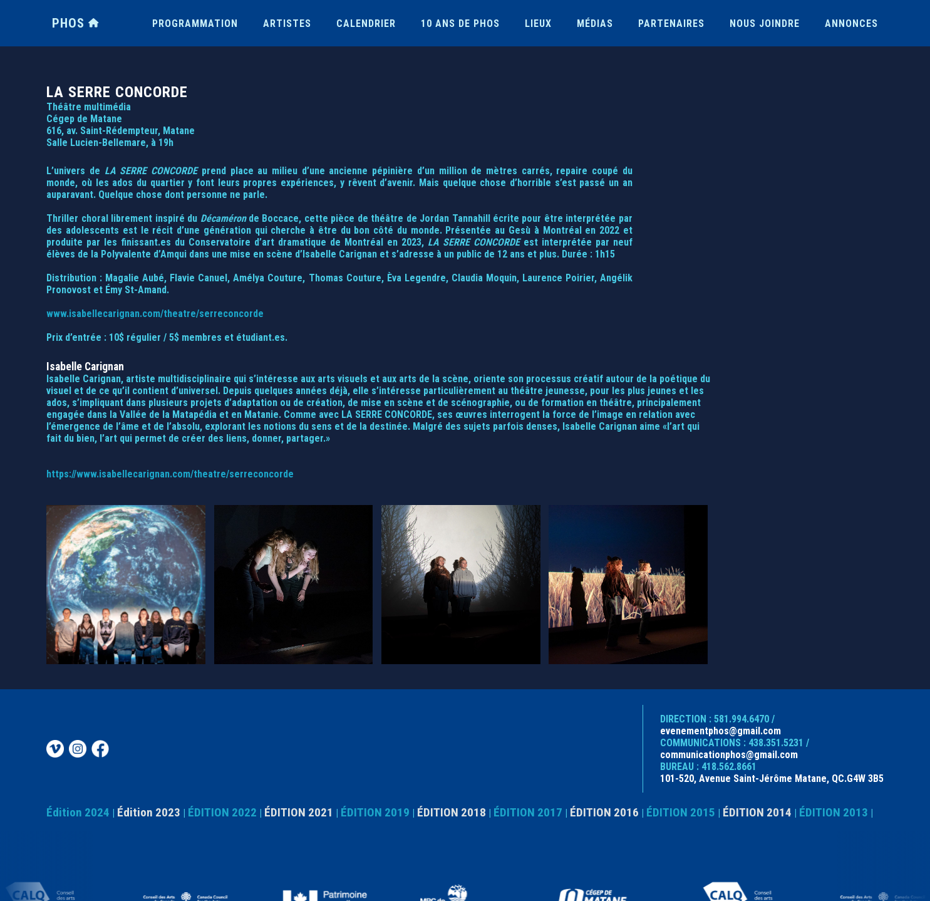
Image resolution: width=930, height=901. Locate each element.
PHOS (75, 23)
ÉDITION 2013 (833, 812)
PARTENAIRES (671, 23)
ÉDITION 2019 (375, 812)
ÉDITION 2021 (298, 812)
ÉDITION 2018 (451, 812)
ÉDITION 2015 (680, 812)
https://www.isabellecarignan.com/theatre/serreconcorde (170, 474)
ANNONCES (851, 23)
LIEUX (538, 23)
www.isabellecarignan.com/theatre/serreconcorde (155, 314)
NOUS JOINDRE (765, 23)
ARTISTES (287, 23)
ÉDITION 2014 (757, 812)
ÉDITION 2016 (604, 812)
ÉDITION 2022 (222, 812)
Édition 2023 (148, 812)
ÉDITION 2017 (527, 812)
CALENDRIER (366, 23)
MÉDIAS (595, 23)
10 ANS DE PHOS (460, 23)
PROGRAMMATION (195, 23)
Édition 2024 (78, 812)
